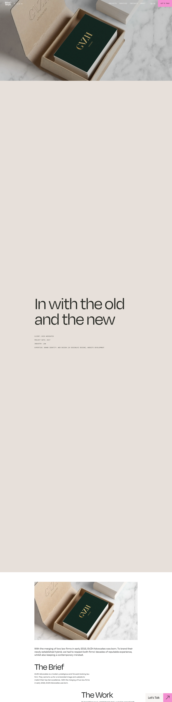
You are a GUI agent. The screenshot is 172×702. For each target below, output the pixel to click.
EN (151, 3)
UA (154, 3)
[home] (8, 3)
